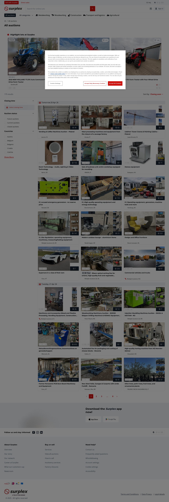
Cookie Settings (55, 83)
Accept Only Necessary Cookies (94, 83)
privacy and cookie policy (57, 73)
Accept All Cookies (115, 83)
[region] (85, 69)
